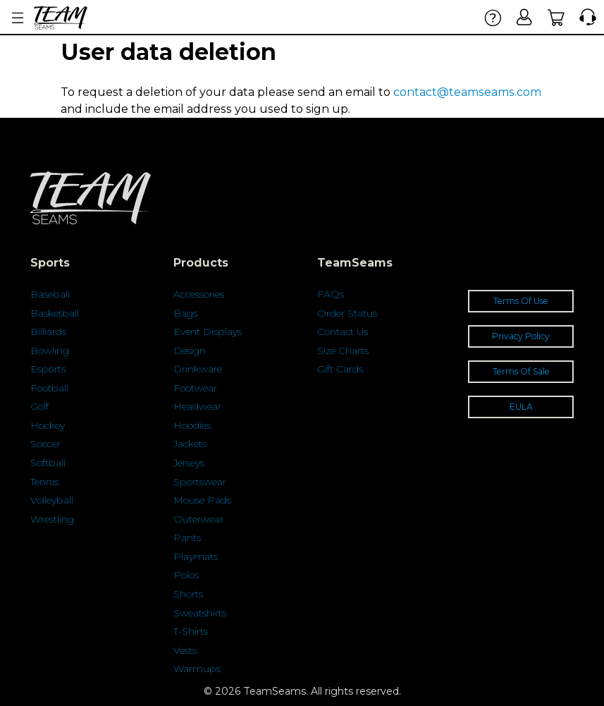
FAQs (330, 294)
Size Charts (343, 350)
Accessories (198, 294)
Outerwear (198, 519)
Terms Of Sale (521, 371)
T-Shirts (190, 631)
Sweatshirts (199, 613)
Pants (187, 537)
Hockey (47, 425)
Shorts (188, 594)
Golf (39, 406)
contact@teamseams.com (467, 92)
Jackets (190, 443)
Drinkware (197, 369)
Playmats (195, 556)
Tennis (44, 481)
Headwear (197, 406)
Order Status (347, 313)
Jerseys (188, 462)
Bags (185, 313)
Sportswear (199, 481)
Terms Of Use (520, 301)
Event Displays (207, 331)
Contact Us (342, 331)
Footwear (195, 388)
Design (189, 350)
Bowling (49, 350)
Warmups (197, 668)
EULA (521, 406)
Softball (48, 462)
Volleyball (51, 500)
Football (49, 388)
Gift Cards (340, 369)
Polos (186, 574)
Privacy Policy (521, 336)
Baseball (50, 294)
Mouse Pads (202, 500)
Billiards (48, 331)
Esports (48, 369)
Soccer (45, 443)
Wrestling (52, 519)
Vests (185, 650)
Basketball (54, 313)
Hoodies (192, 425)
